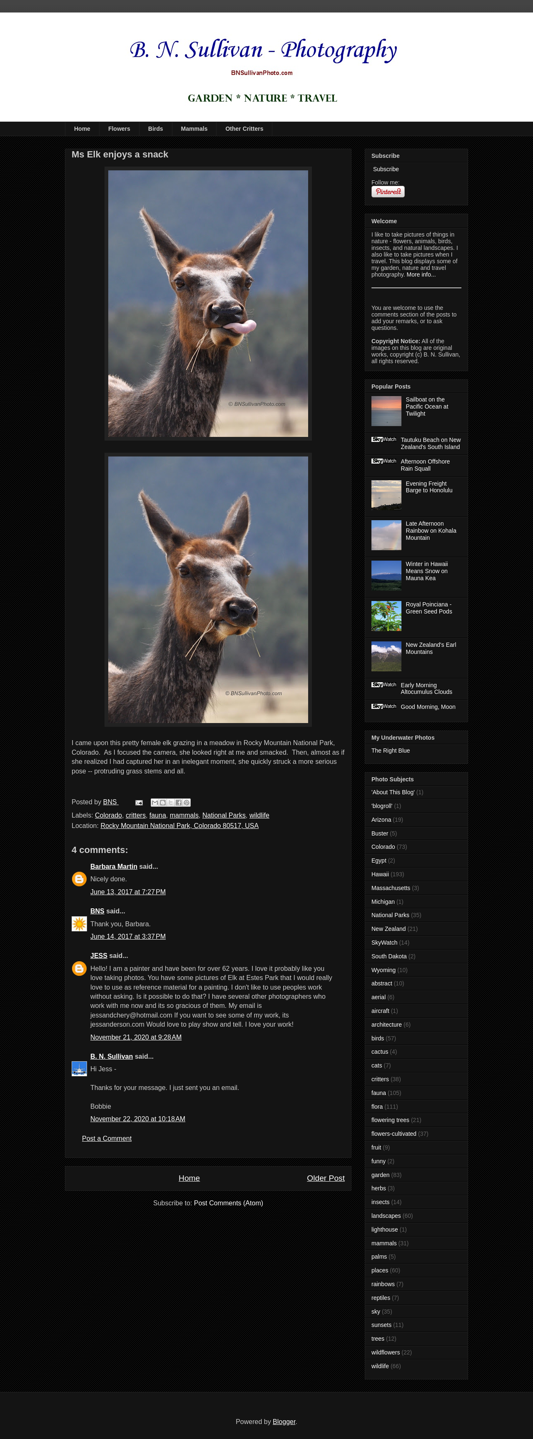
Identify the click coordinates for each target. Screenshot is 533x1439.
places (379, 1270)
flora (377, 1106)
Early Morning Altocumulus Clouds (427, 689)
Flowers (119, 128)
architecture (386, 1024)
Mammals (194, 128)
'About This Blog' (393, 792)
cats (376, 1065)
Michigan (383, 901)
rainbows (383, 1284)
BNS (97, 911)
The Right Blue (390, 750)
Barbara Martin (113, 866)
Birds (155, 128)
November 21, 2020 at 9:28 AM (136, 1037)
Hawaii (380, 874)
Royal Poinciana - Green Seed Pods (429, 608)
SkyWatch (384, 942)
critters (136, 815)
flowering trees (390, 1120)
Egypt (378, 860)
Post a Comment (107, 1138)
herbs (378, 1188)
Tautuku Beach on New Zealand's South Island (431, 443)
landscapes (386, 1215)
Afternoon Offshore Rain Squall (425, 465)
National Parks (224, 815)
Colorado (108, 815)
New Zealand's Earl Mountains (431, 648)
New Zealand (388, 928)
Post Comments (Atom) (228, 1203)
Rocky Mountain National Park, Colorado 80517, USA (179, 825)
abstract (381, 983)
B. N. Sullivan (111, 1056)
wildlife (259, 815)
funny (378, 1161)
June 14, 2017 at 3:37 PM (128, 936)
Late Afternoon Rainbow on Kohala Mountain (431, 530)
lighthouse (384, 1229)
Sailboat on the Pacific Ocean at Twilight (427, 406)
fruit (376, 1147)
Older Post (326, 1178)
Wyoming (383, 970)
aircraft (380, 1011)
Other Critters (244, 128)
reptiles (380, 1297)
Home (82, 128)
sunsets (381, 1325)
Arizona (381, 819)
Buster (379, 833)
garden (380, 1175)
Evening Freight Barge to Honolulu (429, 487)
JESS (98, 955)
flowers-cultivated (393, 1133)
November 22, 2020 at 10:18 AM (137, 1118)
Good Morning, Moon (428, 706)
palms (379, 1256)
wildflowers (385, 1352)
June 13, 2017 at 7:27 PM (128, 891)
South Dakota (389, 956)
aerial (378, 997)
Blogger (284, 1421)
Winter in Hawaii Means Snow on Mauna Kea (427, 571)
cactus (379, 1051)
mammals (184, 815)
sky (375, 1311)
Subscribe (385, 169)
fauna (157, 815)
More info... (421, 274)
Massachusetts (390, 888)
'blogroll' (381, 806)
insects (380, 1202)
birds (377, 1038)
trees (377, 1338)
